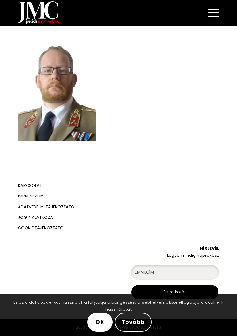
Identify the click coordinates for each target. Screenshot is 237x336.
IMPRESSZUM (31, 196)
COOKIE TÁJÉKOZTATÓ (41, 228)
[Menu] (210, 13)
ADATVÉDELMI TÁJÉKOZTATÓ (46, 207)
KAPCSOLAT (30, 185)
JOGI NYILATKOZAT (36, 217)
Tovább (133, 322)
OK (100, 322)
